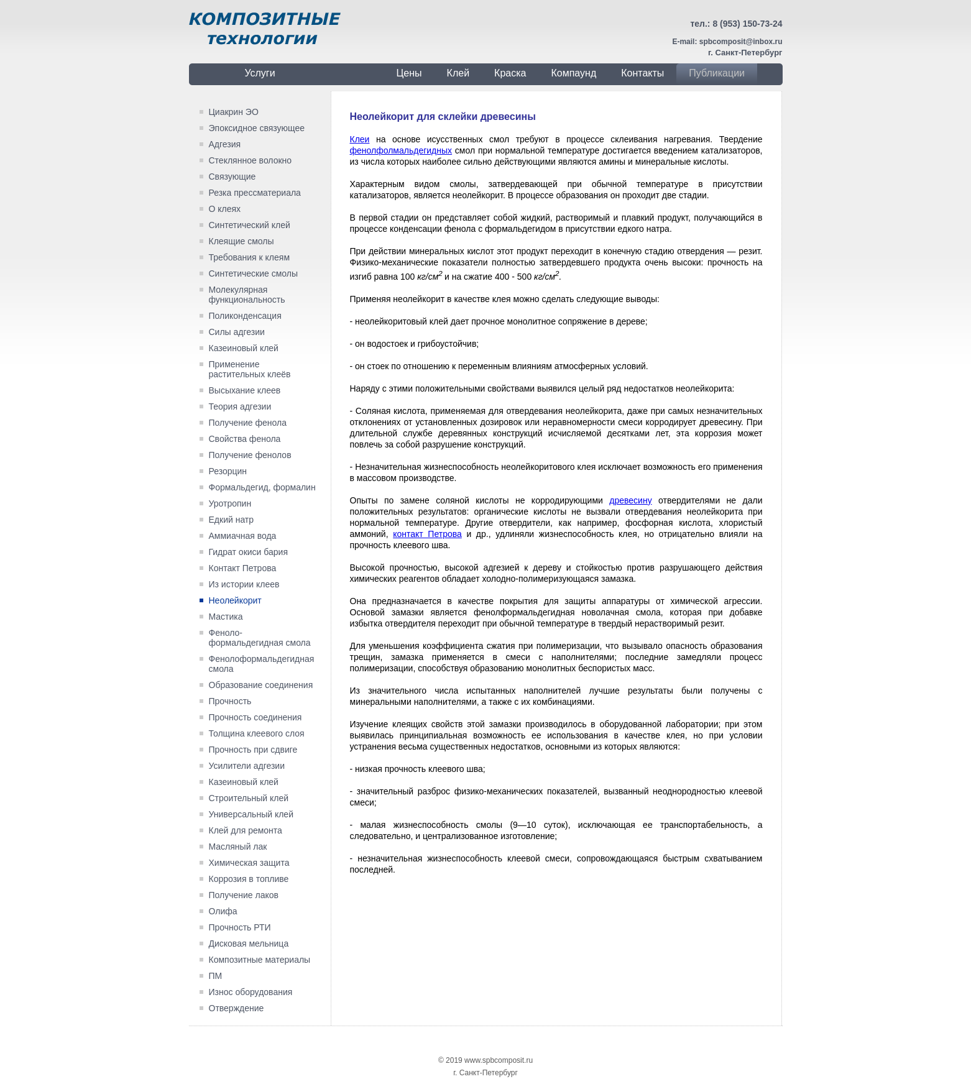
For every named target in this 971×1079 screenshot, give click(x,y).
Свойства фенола (245, 439)
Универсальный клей (251, 814)
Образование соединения (261, 685)
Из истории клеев (244, 584)
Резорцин (228, 471)
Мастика (226, 617)
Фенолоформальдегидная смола (262, 664)
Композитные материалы (260, 960)
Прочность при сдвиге (253, 750)
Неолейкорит (235, 600)
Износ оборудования (251, 992)
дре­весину (630, 500)
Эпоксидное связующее (257, 128)
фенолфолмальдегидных (401, 150)
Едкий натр (231, 520)
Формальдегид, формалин (262, 487)
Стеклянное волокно (250, 160)
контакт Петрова (427, 534)
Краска (510, 73)
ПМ (216, 976)
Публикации (717, 73)
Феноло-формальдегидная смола (260, 638)
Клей (458, 73)
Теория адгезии (240, 406)
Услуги (259, 73)
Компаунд (573, 73)
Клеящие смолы (241, 241)
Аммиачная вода (243, 536)
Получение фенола (248, 423)
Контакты (642, 73)
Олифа (223, 911)
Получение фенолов (250, 455)
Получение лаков (243, 895)
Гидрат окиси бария (248, 552)
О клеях (225, 209)
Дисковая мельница (249, 943)
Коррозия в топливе (249, 879)
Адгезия (225, 144)
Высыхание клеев (245, 390)
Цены (409, 73)
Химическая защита (249, 863)
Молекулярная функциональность (247, 295)
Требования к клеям (249, 257)
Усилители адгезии (247, 766)
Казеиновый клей (243, 348)
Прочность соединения (255, 717)
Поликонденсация (245, 316)
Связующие (232, 176)
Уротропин (230, 503)
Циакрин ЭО (234, 112)
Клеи (360, 139)
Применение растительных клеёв (250, 369)
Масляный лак (238, 847)
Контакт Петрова (243, 568)
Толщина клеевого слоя (257, 733)
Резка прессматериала (255, 193)
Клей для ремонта (245, 830)
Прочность (230, 701)
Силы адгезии (237, 332)
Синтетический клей (249, 225)
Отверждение (236, 1008)
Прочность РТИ (240, 927)
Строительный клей (249, 798)
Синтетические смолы (253, 273)
